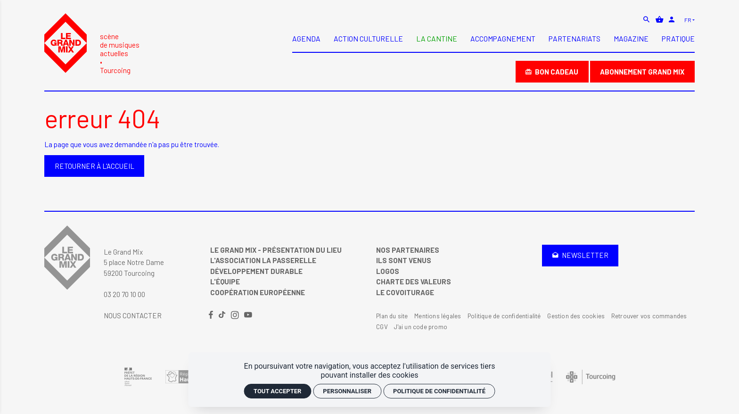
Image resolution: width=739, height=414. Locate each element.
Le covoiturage (405, 292)
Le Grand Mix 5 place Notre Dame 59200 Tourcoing (134, 262)
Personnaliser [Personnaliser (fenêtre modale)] (347, 391)
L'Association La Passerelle (263, 260)
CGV (382, 327)
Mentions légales (437, 316)
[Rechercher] (647, 19)
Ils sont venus (403, 260)
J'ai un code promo (420, 327)
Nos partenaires (407, 250)
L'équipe (225, 281)
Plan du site (392, 316)
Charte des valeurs (413, 281)
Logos (387, 271)
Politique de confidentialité (504, 316)
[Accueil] (92, 43)
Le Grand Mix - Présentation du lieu (276, 250)
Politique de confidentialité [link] (439, 391)
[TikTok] (222, 315)
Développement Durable (256, 271)
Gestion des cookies (576, 316)
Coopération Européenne (257, 292)
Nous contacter (133, 315)
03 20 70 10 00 (124, 294)
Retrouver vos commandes (649, 316)
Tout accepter (277, 391)
